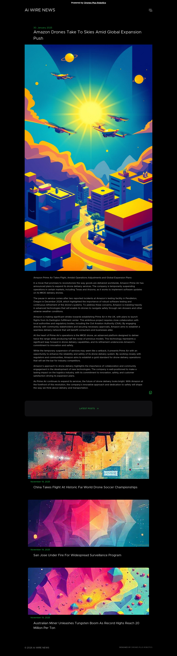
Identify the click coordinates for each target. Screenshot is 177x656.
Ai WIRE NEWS (40, 10)
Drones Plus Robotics (95, 3)
